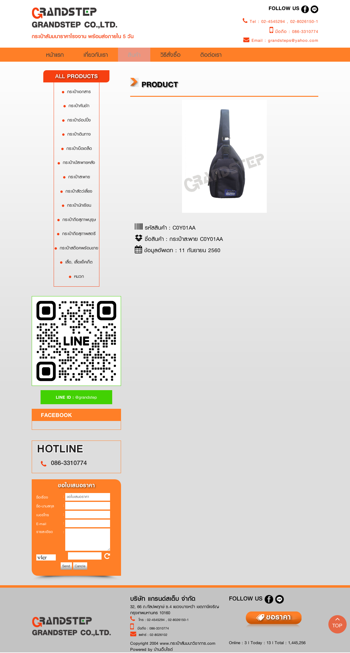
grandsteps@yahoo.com (293, 40)
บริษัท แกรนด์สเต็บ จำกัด (162, 599)
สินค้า (175, 55)
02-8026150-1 (304, 21)
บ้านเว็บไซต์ (163, 649)
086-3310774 (305, 31)
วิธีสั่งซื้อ (226, 55)
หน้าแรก (71, 55)
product (154, 84)
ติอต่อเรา (283, 55)
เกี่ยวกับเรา (121, 55)
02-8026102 (158, 634)
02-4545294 (274, 21)
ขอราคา (278, 616)
